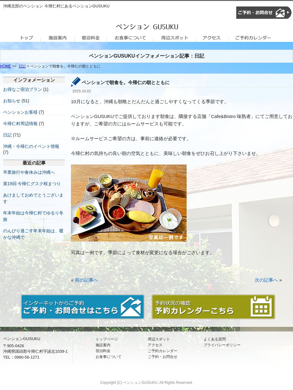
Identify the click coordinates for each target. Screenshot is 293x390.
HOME (5, 66)
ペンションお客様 (20, 112)
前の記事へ (86, 279)
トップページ (107, 339)
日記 (22, 66)
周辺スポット (159, 339)
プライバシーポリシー (222, 345)
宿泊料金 (103, 351)
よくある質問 (215, 339)
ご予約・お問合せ (162, 357)
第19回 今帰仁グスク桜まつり (32, 183)
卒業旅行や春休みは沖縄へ (29, 172)
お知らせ (11, 100)
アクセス (155, 345)
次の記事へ (266, 279)
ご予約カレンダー (162, 351)
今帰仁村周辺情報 (20, 123)
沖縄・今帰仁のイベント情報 (31, 146)
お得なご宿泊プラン (22, 89)
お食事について (109, 357)
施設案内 (103, 345)
